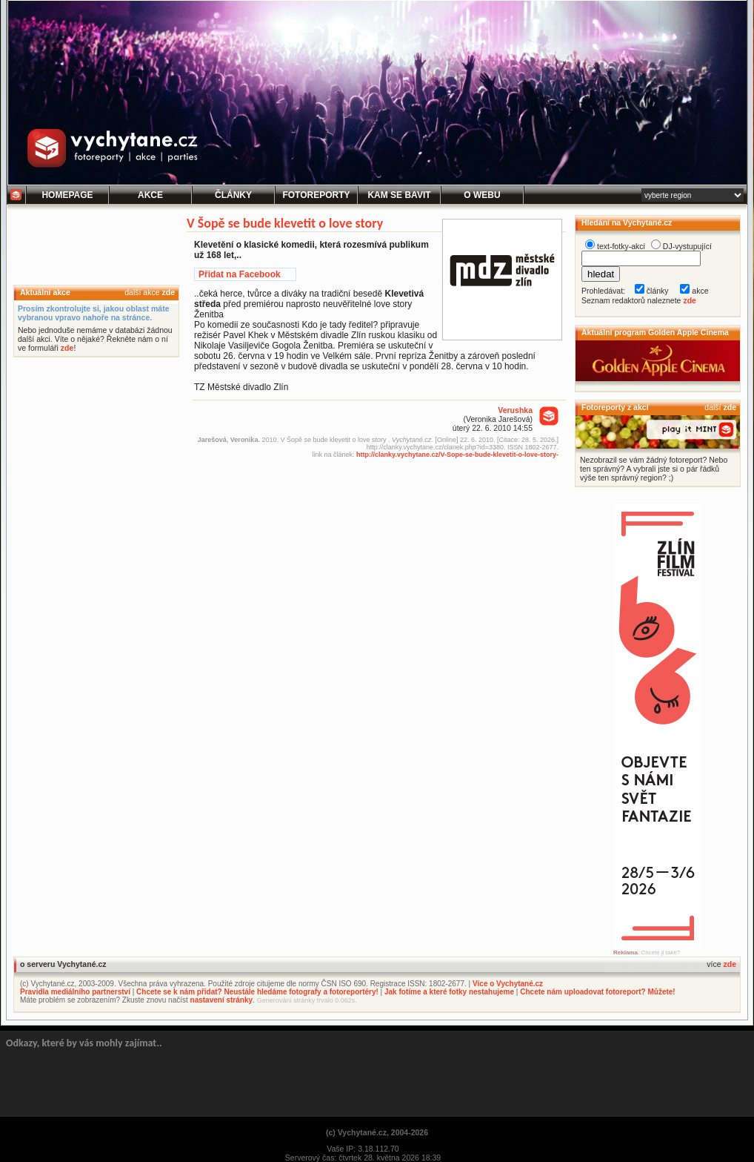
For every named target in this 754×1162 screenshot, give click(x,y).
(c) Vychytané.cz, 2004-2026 (377, 1132)
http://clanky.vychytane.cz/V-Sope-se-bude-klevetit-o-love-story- (457, 454)
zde (168, 292)
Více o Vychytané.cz (508, 984)
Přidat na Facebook (239, 274)
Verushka (515, 410)
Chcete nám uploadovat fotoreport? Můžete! (597, 992)
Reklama (625, 952)
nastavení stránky (221, 1000)
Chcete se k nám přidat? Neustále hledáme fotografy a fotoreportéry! (257, 992)
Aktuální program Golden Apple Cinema (655, 332)
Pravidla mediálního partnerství (75, 992)
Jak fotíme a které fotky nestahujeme (449, 992)
